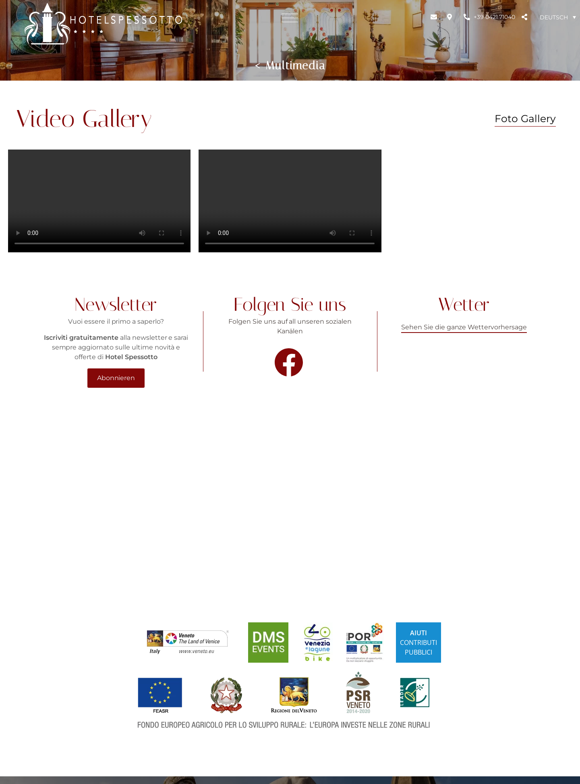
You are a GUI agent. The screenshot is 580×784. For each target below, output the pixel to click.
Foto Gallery (525, 118)
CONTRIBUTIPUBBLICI (418, 642)
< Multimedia (290, 65)
